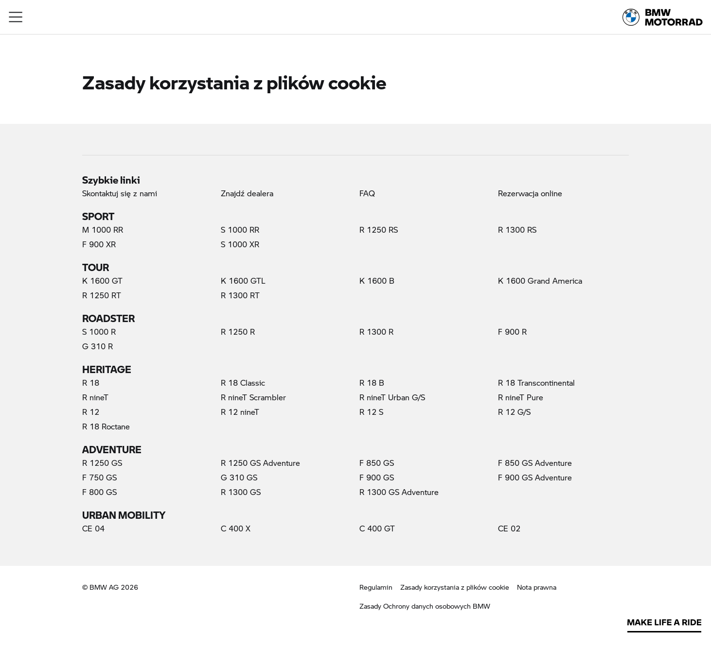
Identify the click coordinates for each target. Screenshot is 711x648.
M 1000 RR (102, 229)
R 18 (90, 382)
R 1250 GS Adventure (260, 462)
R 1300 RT (240, 295)
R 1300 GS (241, 491)
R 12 (90, 411)
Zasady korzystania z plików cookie (454, 586)
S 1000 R (99, 331)
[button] (16, 17)
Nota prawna (536, 587)
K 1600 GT (102, 280)
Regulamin (375, 587)
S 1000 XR (240, 244)
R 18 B (371, 382)
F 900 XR (99, 244)
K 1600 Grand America (540, 280)
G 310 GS (239, 477)
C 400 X (235, 528)
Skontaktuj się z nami (119, 193)
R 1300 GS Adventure (399, 491)
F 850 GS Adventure (535, 462)
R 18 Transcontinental (536, 382)
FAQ (367, 193)
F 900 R (512, 331)
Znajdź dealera (247, 193)
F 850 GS (376, 462)
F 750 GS (99, 477)
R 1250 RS (378, 229)
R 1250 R (238, 331)
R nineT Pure (520, 397)
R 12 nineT (240, 411)
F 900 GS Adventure (535, 477)
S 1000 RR (240, 229)
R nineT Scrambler (253, 397)
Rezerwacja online (530, 193)
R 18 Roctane (106, 426)
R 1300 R (376, 331)
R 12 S (371, 411)
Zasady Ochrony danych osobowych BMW (424, 606)
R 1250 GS (102, 462)
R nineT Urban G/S (392, 397)
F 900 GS (376, 477)
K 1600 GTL (243, 280)
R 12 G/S (514, 411)
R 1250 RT (101, 295)
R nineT (95, 397)
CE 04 (93, 528)
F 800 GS (99, 491)
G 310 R (97, 346)
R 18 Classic (243, 382)
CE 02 (509, 528)
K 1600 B (376, 280)
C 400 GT (377, 528)
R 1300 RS (517, 229)
